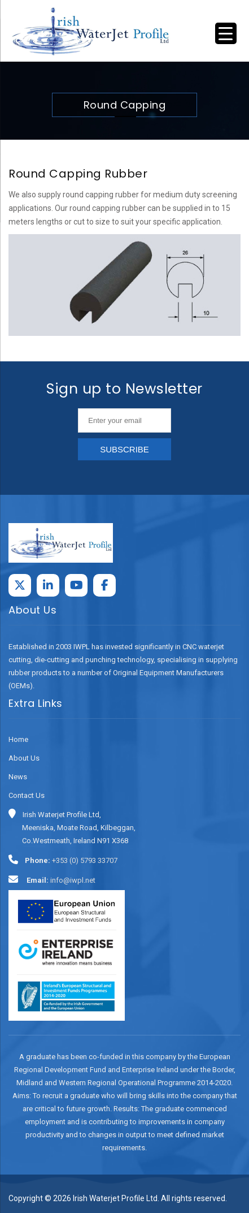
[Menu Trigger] (226, 33)
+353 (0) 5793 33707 (84, 860)
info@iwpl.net (72, 880)
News (17, 776)
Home (18, 739)
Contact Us (26, 795)
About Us (24, 758)
